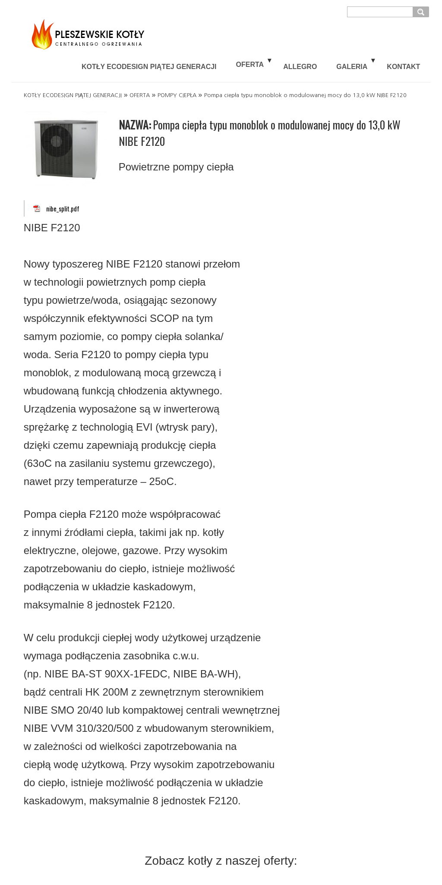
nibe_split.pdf (62, 208)
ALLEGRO (300, 66)
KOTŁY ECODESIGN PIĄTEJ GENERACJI (149, 66)
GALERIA (351, 66)
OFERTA (250, 64)
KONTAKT (403, 66)
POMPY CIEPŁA (177, 95)
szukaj (422, 11)
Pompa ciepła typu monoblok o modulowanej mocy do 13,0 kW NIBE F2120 (305, 95)
